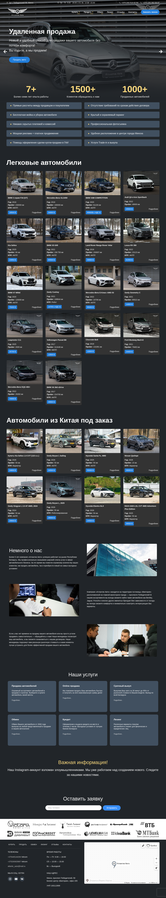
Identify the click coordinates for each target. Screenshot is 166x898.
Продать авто (19, 64)
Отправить (112, 808)
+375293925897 (14, 862)
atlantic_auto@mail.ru (16, 866)
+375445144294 (14, 857)
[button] (16, 700)
